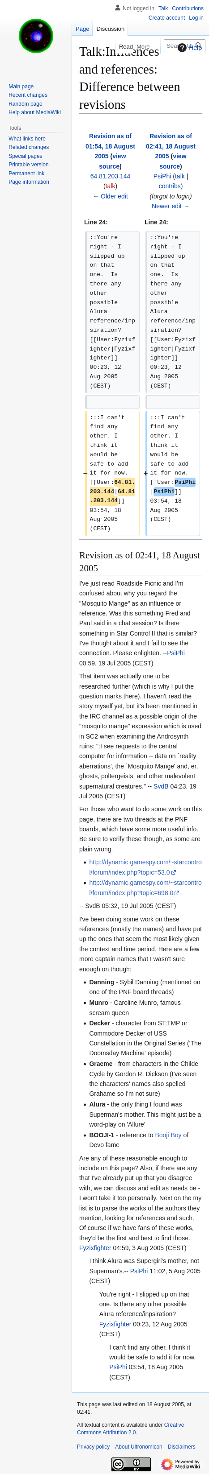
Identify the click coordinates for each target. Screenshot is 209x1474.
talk (110, 186)
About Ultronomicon (138, 1447)
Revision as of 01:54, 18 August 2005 (110, 146)
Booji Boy (168, 1135)
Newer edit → (171, 206)
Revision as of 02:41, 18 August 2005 (171, 146)
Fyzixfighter (95, 1247)
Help (188, 47)
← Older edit (110, 196)
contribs (170, 186)
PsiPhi (176, 652)
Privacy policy (93, 1447)
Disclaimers (182, 1447)
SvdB (161, 786)
